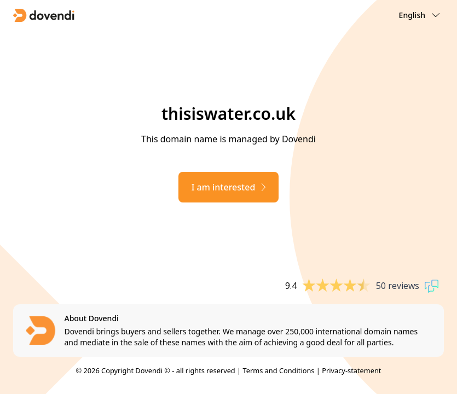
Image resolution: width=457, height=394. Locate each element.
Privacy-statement (351, 370)
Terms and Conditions (278, 370)
